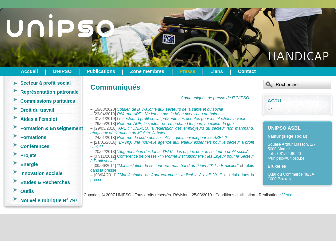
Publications (101, 71)
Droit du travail (37, 110)
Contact (247, 71)
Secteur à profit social (45, 83)
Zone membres (147, 71)
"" (183, 151)
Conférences (34, 146)
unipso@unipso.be (288, 158)
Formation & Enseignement (51, 128)
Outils (27, 191)
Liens (216, 71)
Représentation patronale (49, 92)
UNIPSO (62, 71)
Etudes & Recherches (45, 182)
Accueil (29, 71)
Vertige (288, 195)
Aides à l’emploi (38, 119)
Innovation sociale (41, 173)
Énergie (29, 164)
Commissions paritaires (47, 101)
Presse (187, 71)
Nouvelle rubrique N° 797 (49, 200)
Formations (33, 137)
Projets (28, 155)
